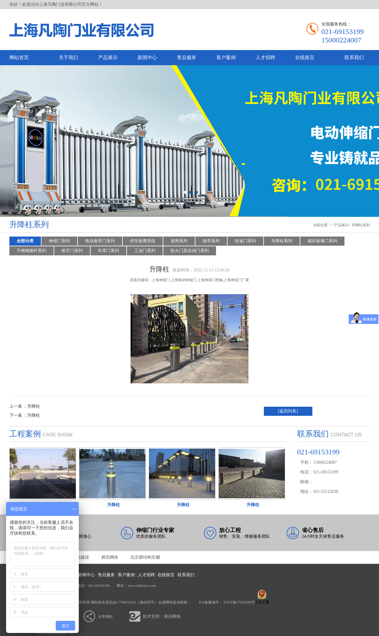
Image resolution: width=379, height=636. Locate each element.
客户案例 (226, 57)
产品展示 (108, 57)
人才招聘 (265, 57)
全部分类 (25, 241)
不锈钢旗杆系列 (31, 250)
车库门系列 (108, 250)
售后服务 (186, 57)
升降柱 (33, 406)
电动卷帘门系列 (100, 241)
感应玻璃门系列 (322, 241)
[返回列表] (288, 411)
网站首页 (19, 57)
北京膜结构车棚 (145, 557)
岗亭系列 (211, 241)
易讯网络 (109, 557)
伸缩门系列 (59, 241)
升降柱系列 (361, 225)
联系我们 (354, 57)
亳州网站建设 (76, 557)
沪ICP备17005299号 (239, 602)
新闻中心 (147, 57)
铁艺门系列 (72, 250)
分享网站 (105, 616)
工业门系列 (144, 250)
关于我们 (68, 57)
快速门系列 (245, 241)
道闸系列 (179, 241)
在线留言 (304, 57)
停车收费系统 (142, 241)
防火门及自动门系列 (190, 250)
